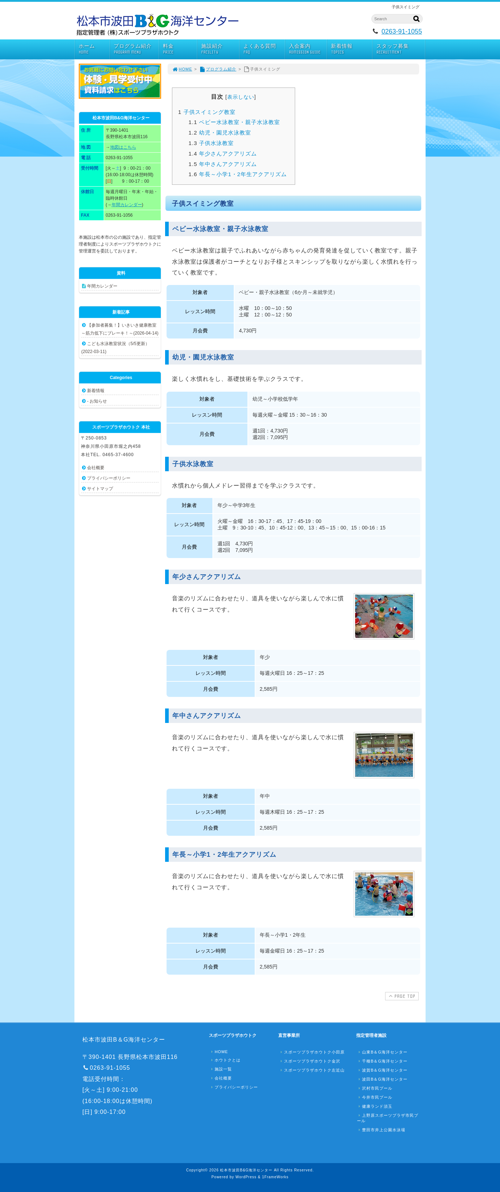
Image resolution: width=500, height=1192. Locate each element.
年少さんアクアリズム (223, 153)
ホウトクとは (225, 1060)
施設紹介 (220, 49)
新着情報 (351, 49)
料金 (180, 49)
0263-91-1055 (402, 31)
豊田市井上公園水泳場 (381, 1130)
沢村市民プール (374, 1088)
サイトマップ (100, 488)
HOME (182, 69)
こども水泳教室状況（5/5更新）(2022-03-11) (115, 347)
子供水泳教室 (211, 143)
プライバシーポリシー (108, 478)
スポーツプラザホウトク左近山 (312, 1070)
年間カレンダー (127, 204)
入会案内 (308, 49)
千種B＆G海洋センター (382, 1061)
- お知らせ (97, 401)
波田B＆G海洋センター (382, 1079)
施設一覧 (221, 1069)
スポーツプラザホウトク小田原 (312, 1052)
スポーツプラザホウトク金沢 (309, 1061)
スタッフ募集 (400, 49)
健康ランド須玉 (374, 1106)
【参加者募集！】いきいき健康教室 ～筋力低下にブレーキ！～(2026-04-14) (119, 329)
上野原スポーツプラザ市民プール (387, 1118)
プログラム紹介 (136, 49)
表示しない (240, 97)
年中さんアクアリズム (223, 164)
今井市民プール (374, 1097)
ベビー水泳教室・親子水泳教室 (234, 122)
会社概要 (95, 467)
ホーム (94, 49)
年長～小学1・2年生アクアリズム (238, 174)
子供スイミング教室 (207, 112)
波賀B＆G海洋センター (382, 1070)
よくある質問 (264, 49)
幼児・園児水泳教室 (220, 132)
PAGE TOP (401, 996)
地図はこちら (123, 147)
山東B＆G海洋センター (382, 1052)
